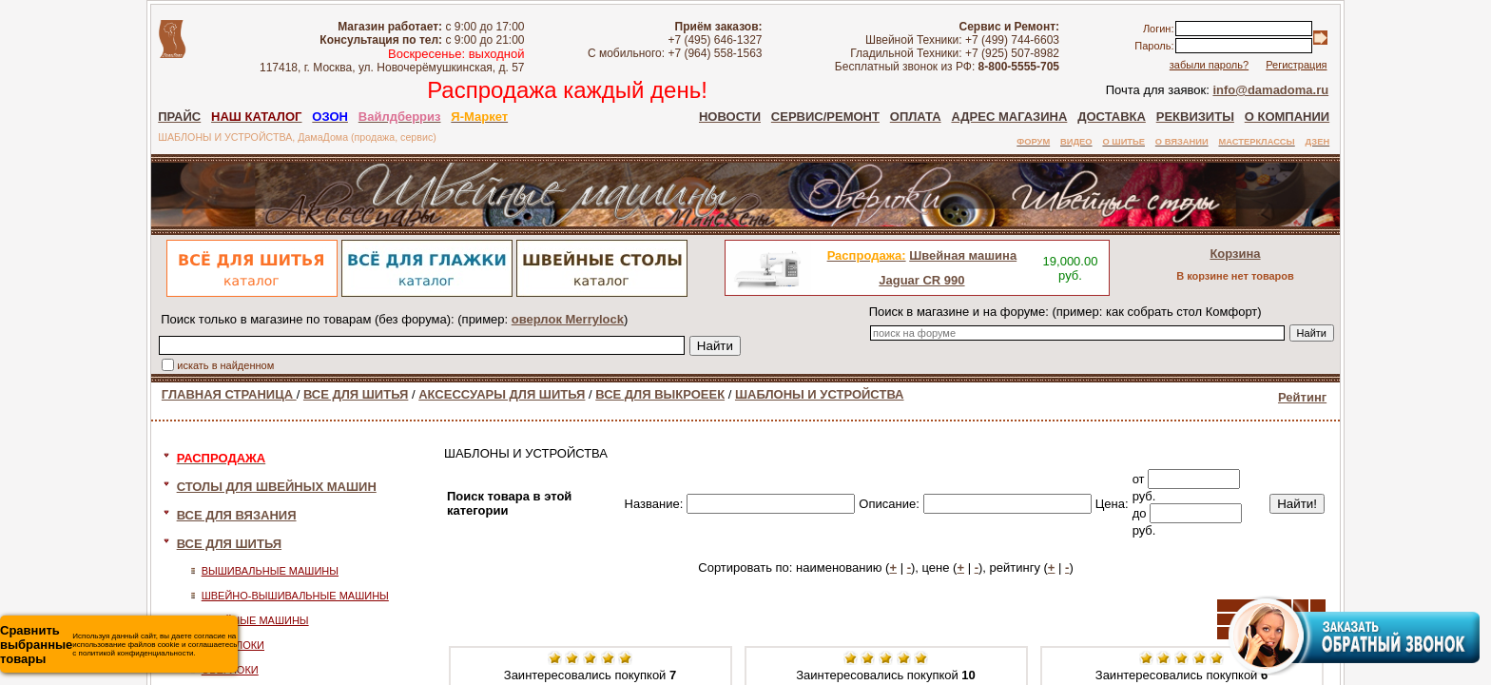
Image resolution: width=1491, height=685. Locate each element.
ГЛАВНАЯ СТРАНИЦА (229, 394)
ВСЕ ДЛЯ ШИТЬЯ (355, 394)
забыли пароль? (1209, 64)
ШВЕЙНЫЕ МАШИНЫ (255, 620)
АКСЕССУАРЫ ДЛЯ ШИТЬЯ (501, 394)
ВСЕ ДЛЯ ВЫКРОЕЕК (660, 394)
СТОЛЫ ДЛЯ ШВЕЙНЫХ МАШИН (277, 487)
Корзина (1235, 253)
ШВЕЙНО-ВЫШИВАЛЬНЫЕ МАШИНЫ (295, 595)
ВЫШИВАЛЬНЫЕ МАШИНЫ (270, 571)
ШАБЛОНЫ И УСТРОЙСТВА (819, 394)
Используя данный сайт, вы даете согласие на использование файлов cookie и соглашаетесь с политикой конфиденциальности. (118, 644)
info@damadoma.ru (1270, 90)
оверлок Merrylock (568, 319)
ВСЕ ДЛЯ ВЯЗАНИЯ (237, 515)
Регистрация (1296, 64)
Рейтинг (1302, 397)
